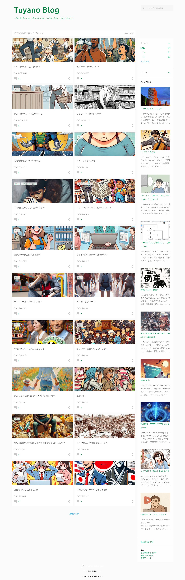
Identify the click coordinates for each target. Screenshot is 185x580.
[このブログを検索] (159, 8)
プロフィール (146, 558)
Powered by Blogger (92, 566)
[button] (69, 78)
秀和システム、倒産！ (150, 290)
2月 (144, 52)
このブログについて (149, 553)
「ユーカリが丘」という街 (151, 109)
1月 (144, 57)
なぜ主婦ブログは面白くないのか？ (155, 471)
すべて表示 (128, 33)
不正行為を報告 (147, 542)
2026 (143, 48)
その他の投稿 (73, 514)
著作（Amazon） (148, 555)
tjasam (99, 571)
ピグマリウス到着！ (149, 152)
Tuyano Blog (36, 9)
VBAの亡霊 (145, 380)
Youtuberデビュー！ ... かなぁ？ (153, 514)
